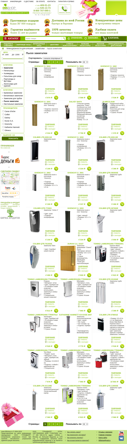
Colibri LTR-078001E (108, 315)
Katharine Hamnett (12, 127)
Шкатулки (54, 45)
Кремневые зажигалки (13, 93)
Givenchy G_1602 (108, 66)
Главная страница (105, 435)
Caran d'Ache (10, 111)
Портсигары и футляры (9, 80)
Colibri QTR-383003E (108, 173)
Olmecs (8, 130)
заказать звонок (64, 9)
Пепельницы (9, 71)
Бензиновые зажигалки (13, 96)
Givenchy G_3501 (75, 173)
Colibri (7, 115)
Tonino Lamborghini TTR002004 (75, 386)
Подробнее (50, 89)
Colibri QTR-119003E (108, 386)
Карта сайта (103, 438)
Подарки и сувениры (8, 45)
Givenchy (8, 124)
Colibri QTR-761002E (42, 244)
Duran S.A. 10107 (75, 244)
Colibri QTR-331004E (108, 279)
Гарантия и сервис (66, 1)
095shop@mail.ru (104, 440)
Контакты (51, 1)
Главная (4, 1)
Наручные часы (24, 45)
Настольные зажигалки (13, 104)
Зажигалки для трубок (13, 98)
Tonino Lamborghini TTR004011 (108, 350)
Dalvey (7, 118)
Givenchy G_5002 (42, 66)
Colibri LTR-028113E (108, 137)
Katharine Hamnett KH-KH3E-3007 (75, 315)
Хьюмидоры (9, 73)
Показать (13, 138)
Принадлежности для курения (116, 45)
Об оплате (40, 1)
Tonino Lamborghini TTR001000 (42, 350)
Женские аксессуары (100, 45)
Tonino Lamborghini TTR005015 (42, 279)
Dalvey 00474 (75, 102)
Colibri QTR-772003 (42, 208)
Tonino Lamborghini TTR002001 (108, 244)
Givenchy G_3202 (75, 137)
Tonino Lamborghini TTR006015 (75, 279)
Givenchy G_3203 (75, 208)
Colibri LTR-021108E (42, 386)
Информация (15, 1)
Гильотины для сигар (12, 76)
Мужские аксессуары (85, 45)
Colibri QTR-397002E (108, 208)
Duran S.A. (9, 121)
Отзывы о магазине (105, 432)
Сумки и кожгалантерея (70, 45)
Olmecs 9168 (108, 102)
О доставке (29, 1)
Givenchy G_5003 (75, 66)
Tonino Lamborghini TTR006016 (75, 350)
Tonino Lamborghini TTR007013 (42, 315)
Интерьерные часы (39, 45)
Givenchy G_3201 (42, 102)
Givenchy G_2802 (42, 173)
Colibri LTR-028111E (42, 137)
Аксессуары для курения (10, 85)
